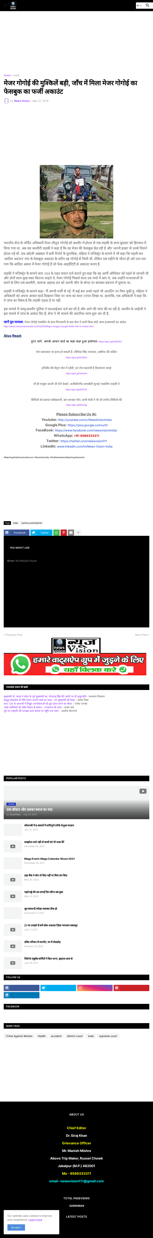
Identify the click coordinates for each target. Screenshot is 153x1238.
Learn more (35, 1219)
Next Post (141, 634)
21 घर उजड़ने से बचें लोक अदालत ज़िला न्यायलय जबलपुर (51, 925)
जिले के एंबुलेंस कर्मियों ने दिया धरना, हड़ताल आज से (48, 958)
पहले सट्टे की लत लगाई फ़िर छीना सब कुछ (43, 892)
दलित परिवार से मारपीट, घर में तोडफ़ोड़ (42, 942)
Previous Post (14, 634)
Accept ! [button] (16, 1227)
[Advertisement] (76, 42)
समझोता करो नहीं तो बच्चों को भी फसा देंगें (44, 842)
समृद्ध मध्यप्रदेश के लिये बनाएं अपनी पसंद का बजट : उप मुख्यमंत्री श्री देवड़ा (39, 699)
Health (42, 1036)
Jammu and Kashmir (31, 523)
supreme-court (108, 1036)
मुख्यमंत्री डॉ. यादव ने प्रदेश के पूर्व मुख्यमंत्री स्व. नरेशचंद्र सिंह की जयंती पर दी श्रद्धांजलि (45, 696)
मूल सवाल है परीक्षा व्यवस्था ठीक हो (40, 908)
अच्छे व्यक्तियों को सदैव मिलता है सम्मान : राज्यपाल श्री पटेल (32, 707)
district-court (75, 1036)
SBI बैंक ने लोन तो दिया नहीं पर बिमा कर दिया (45, 875)
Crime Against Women (19, 1036)
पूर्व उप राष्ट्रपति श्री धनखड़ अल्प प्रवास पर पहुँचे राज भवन (31, 710)
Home (7, 75)
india (16, 75)
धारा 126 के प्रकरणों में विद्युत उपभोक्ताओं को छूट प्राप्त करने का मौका (38, 703)
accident (56, 1036)
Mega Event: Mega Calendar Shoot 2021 (49, 858)
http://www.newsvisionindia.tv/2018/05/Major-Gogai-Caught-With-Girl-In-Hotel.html (49, 326)
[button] (5, 5)
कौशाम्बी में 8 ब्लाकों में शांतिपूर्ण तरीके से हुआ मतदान (49, 825)
